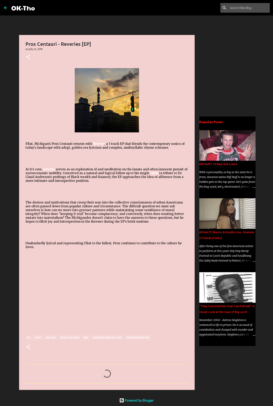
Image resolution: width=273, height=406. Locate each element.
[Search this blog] (249, 8)
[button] (28, 57)
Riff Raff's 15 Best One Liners (218, 164)
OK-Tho (23, 7)
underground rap (137, 337)
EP (28, 337)
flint (38, 337)
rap (86, 337)
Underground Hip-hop (107, 337)
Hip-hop (51, 337)
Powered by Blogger (136, 400)
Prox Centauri (69, 337)
